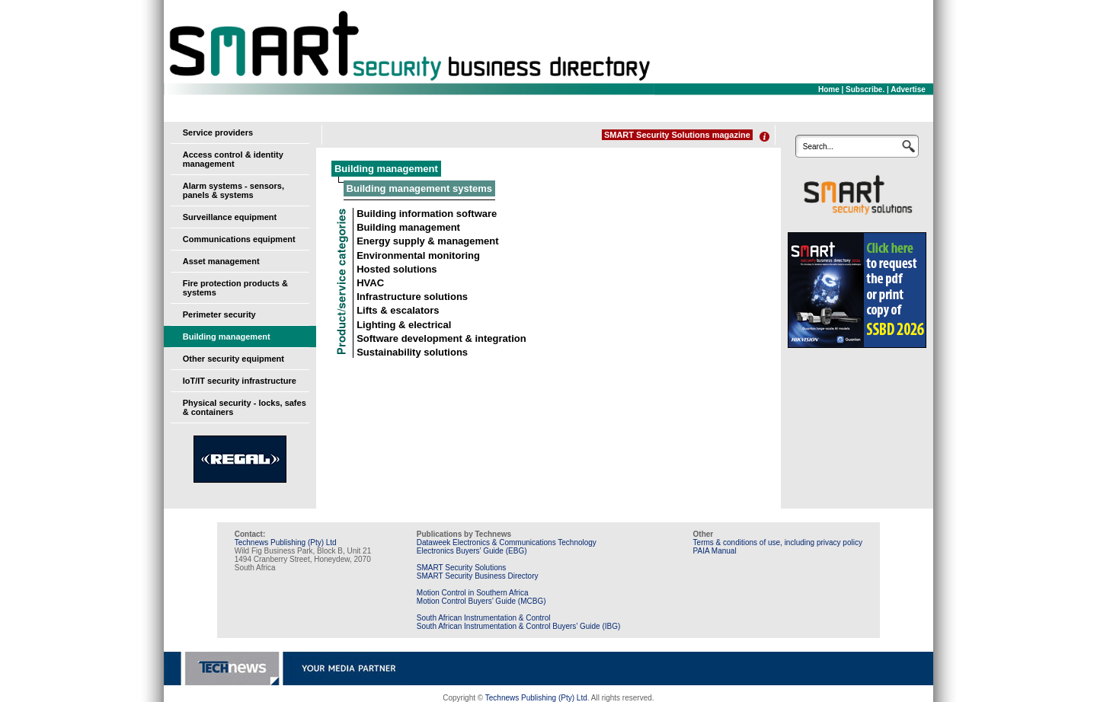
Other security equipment (233, 358)
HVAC (370, 283)
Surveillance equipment (230, 217)
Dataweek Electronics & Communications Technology (506, 542)
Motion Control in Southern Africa (473, 593)
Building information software (427, 213)
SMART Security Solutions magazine (677, 134)
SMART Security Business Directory (478, 576)
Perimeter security (219, 314)
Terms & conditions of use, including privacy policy (777, 542)
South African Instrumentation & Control (484, 618)
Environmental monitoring (418, 255)
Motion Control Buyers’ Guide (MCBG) (481, 601)
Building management (226, 336)
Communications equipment (239, 239)
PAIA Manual (715, 551)
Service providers (218, 132)
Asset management (221, 261)
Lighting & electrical (404, 324)
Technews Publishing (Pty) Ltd (286, 542)
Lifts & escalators (398, 310)
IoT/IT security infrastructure (239, 380)
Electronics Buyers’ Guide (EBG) (472, 551)
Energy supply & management (427, 241)
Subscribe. (865, 89)
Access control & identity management (233, 159)
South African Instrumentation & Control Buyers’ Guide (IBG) (519, 626)
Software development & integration (441, 338)
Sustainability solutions (412, 352)
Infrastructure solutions (412, 296)
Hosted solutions (397, 269)
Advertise (908, 89)
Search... (818, 146)
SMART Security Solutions (461, 567)
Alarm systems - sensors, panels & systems (233, 190)
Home (829, 89)
